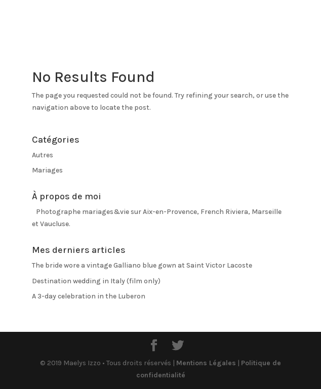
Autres (42, 155)
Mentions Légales (206, 363)
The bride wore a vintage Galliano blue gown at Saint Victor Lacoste (142, 265)
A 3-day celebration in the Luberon (88, 296)
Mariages (47, 170)
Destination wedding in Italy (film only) (96, 281)
